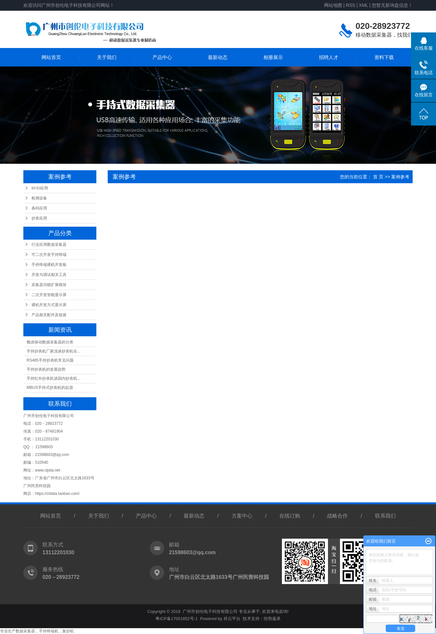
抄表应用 (39, 218)
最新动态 (217, 57)
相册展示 (273, 57)
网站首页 (51, 57)
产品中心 (162, 57)
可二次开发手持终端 (49, 254)
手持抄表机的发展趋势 (46, 369)
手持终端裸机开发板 (49, 264)
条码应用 (39, 208)
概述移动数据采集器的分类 (50, 342)
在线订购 (289, 516)
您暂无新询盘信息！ (392, 5)
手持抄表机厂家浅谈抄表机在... (53, 351)
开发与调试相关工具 (49, 274)
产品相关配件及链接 (49, 315)
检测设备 (39, 198)
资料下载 (384, 57)
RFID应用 (39, 188)
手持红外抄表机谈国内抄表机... (53, 378)
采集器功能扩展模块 (49, 284)
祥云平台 (232, 618)
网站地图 (333, 5)
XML (363, 5)
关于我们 (106, 57)
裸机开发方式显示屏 (49, 305)
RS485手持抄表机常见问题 (50, 360)
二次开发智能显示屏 (49, 295)
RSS (350, 5)
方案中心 (242, 516)
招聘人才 (328, 57)
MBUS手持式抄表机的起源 (50, 387)
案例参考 (400, 176)
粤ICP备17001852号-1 (176, 618)
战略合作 (337, 516)
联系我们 (385, 516)
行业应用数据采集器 (49, 244)
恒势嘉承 (272, 618)
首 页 (378, 176)
